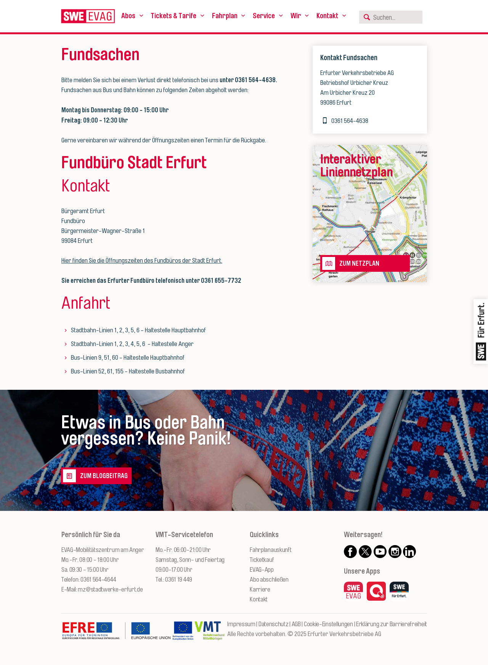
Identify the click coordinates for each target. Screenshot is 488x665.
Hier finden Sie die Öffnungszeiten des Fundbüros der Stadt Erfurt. (141, 260)
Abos (128, 16)
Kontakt (327, 16)
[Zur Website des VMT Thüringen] (209, 634)
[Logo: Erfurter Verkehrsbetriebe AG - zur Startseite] (88, 16)
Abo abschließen (269, 579)
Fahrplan (225, 16)
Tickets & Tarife (173, 16)
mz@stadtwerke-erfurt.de (110, 589)
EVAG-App (262, 569)
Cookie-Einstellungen (328, 624)
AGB (296, 624)
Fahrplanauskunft (270, 549)
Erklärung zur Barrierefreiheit (391, 624)
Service (264, 16)
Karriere (260, 589)
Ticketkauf (262, 559)
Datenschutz (273, 624)
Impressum (241, 624)
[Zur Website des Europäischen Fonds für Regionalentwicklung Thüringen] (116, 634)
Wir (296, 16)
